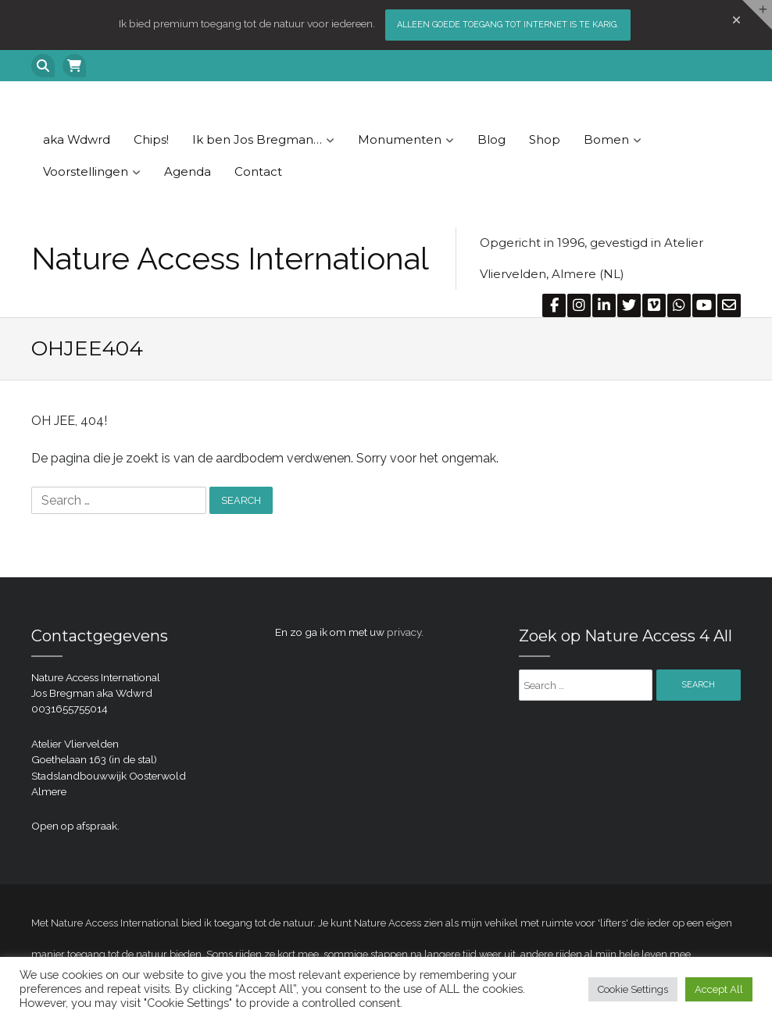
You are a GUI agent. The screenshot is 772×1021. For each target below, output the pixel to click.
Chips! (151, 139)
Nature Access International (230, 258)
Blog (491, 139)
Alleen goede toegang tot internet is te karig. (508, 25)
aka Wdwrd (76, 139)
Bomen (606, 139)
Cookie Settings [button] (633, 989)
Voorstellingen (85, 171)
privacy (404, 632)
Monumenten (399, 139)
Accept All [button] (719, 989)
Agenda (187, 171)
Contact (258, 171)
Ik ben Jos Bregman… (257, 139)
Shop (544, 139)
